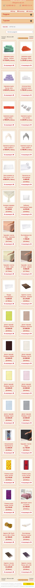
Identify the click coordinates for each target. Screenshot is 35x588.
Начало (30, 11)
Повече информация (29, 586)
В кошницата (9, 65)
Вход (13, 11)
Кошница (20, 11)
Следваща (31, 38)
